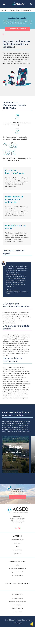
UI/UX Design (17, 605)
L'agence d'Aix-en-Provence (17, 568)
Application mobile (17, 608)
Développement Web (18, 598)
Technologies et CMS (17, 539)
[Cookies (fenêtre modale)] (31, 624)
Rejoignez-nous (17, 553)
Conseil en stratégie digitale (17, 601)
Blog (17, 546)
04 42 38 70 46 (17, 523)
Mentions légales (17, 623)
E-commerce (17, 612)
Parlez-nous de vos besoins (17, 28)
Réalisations (17, 543)
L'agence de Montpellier (17, 572)
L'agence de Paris (17, 575)
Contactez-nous (17, 497)
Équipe (18, 565)
